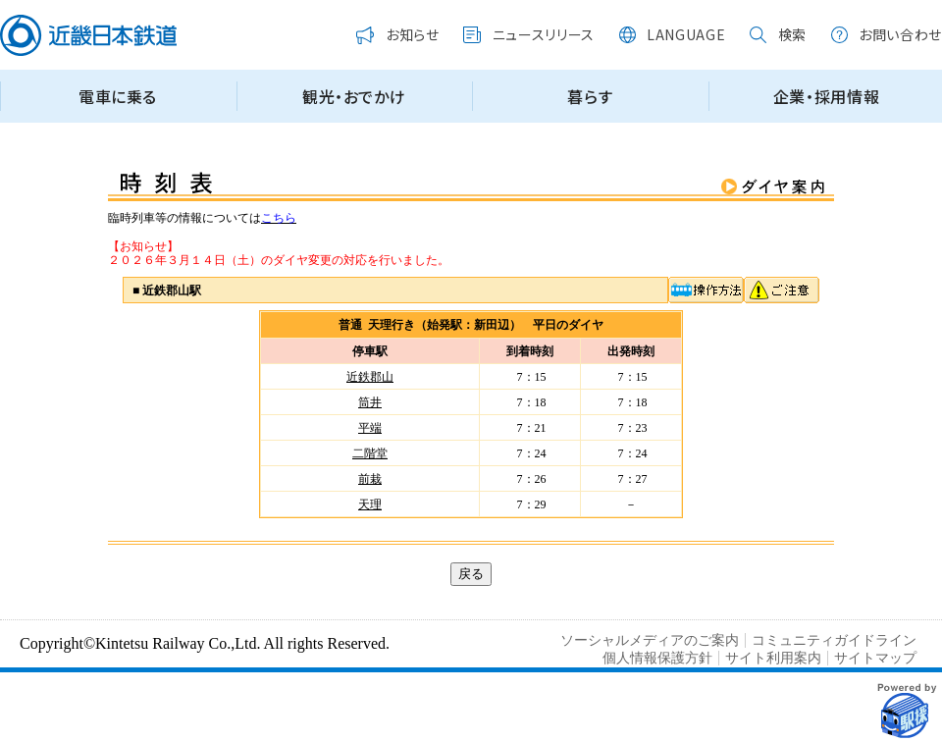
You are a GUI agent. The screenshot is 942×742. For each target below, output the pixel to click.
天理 (370, 504)
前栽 (370, 479)
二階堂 (370, 453)
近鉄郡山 (369, 377)
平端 (370, 428)
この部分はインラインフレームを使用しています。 (471, 70)
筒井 (370, 402)
